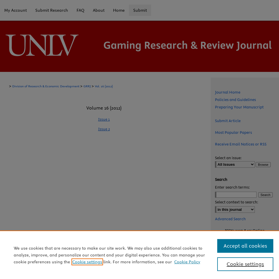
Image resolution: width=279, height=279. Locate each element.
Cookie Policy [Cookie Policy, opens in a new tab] (187, 261)
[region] (139, 255)
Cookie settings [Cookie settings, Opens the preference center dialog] (245, 264)
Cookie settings (87, 261)
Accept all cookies (245, 245)
